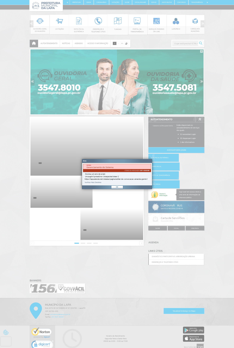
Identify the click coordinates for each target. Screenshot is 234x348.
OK (117, 187)
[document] (117, 174)
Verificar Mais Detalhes (93, 182)
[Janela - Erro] (117, 174)
